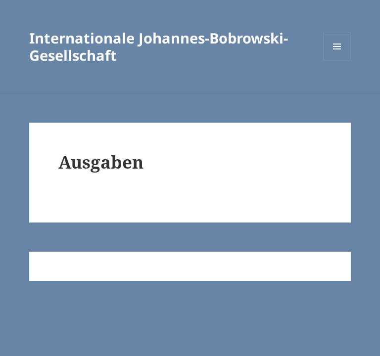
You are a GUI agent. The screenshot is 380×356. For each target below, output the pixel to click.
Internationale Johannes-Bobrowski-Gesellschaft (158, 46)
